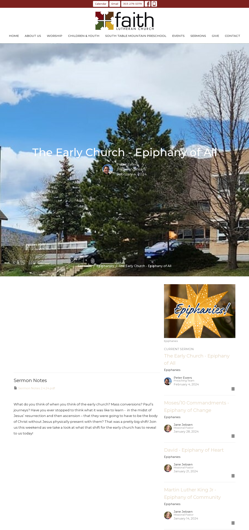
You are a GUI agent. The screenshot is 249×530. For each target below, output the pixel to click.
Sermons (198, 36)
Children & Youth (83, 36)
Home (14, 36)
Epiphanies (105, 266)
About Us (33, 36)
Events (178, 36)
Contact (232, 36)
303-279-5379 (132, 3)
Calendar (100, 3)
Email (114, 3)
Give (215, 36)
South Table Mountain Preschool (135, 36)
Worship (54, 36)
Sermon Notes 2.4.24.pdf (34, 388)
